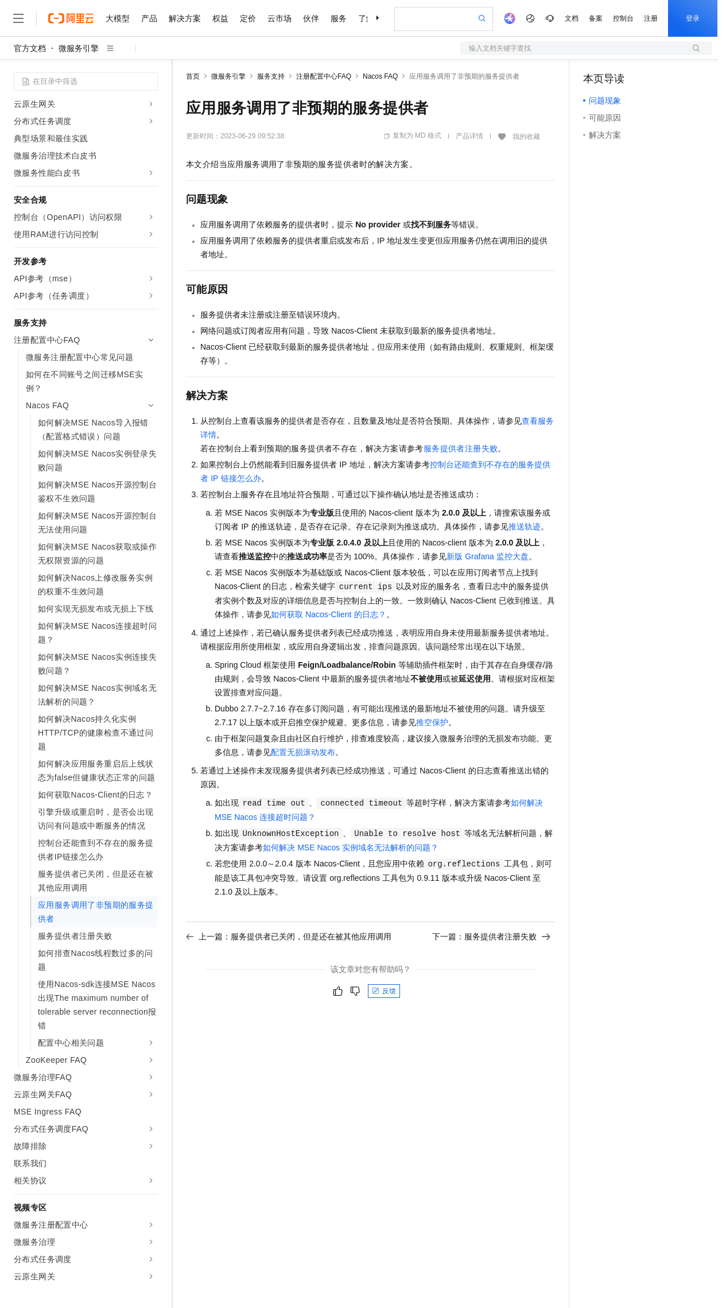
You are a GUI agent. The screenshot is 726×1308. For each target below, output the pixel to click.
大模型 (118, 18)
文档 (572, 18)
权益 (220, 18)
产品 (149, 18)
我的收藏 (526, 137)
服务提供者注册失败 (461, 448)
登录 (693, 18)
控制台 (623, 18)
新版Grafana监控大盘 (488, 556)
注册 (651, 18)
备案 (596, 18)
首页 (193, 76)
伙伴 (311, 18)
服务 (339, 18)
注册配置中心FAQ (323, 76)
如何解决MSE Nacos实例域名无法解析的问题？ (350, 847)
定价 (248, 18)
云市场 (279, 18)
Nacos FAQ (380, 76)
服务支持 (271, 76)
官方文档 (30, 48)
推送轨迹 (524, 526)
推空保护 (432, 722)
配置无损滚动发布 (303, 752)
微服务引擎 (79, 48)
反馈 (384, 991)
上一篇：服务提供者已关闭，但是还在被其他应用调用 (288, 936)
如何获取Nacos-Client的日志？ (328, 614)
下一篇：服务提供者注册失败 (491, 936)
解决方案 (185, 18)
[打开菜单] (18, 18)
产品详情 (469, 136)
